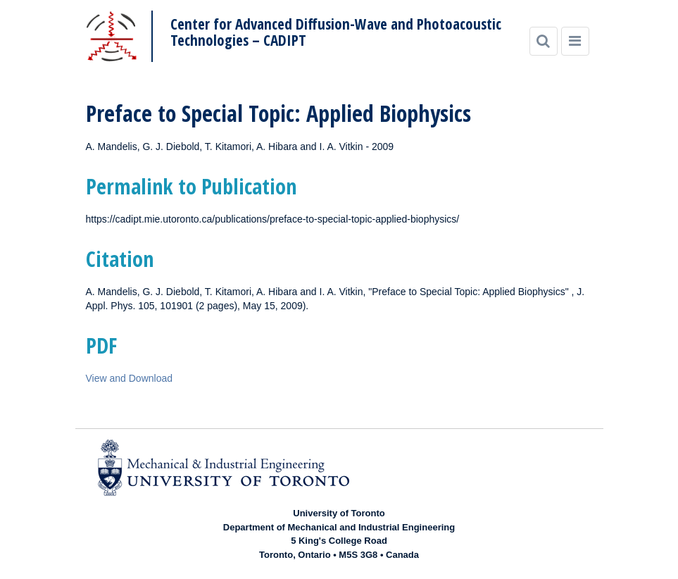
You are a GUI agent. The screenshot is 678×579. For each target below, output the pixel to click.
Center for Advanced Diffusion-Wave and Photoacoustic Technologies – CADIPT (335, 32)
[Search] (543, 41)
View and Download (129, 378)
